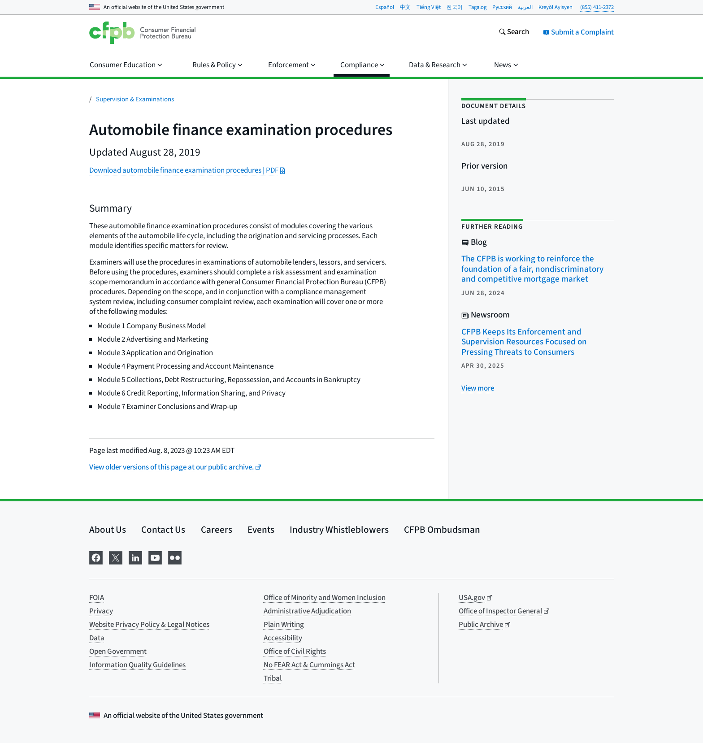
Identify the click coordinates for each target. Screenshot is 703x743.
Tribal (273, 678)
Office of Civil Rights (295, 651)
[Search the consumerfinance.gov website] (514, 32)
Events (260, 529)
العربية (525, 7)
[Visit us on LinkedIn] (135, 557)
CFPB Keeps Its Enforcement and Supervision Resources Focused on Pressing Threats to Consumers (524, 342)
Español (384, 7)
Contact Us (163, 529)
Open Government (118, 651)
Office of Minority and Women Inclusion (325, 597)
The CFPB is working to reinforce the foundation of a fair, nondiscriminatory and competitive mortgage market (532, 269)
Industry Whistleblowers (339, 529)
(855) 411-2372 (597, 7)
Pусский (502, 7)
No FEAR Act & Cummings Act (309, 665)
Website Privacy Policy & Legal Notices (149, 624)
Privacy (101, 611)
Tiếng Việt (429, 7)
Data (96, 638)
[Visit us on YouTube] (155, 557)
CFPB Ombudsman (442, 529)
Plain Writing (284, 624)
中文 (405, 7)
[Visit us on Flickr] (175, 557)
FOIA (96, 597)
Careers (216, 529)
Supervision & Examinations (135, 99)
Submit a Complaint (578, 32)
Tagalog (477, 7)
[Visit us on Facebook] (96, 557)
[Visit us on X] (115, 557)
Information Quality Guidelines (137, 665)
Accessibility (283, 638)
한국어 (455, 7)
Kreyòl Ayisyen (555, 7)
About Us (107, 529)
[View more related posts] (477, 388)
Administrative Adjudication (307, 611)
